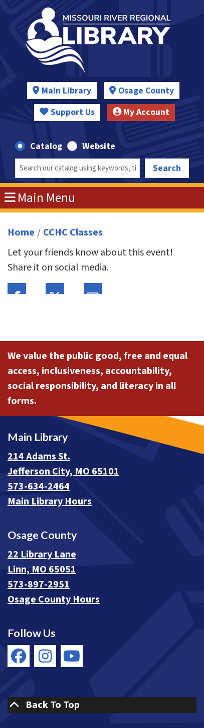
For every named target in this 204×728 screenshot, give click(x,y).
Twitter (55, 288)
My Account (141, 112)
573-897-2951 (39, 585)
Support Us (67, 112)
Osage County (146, 90)
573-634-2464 (39, 487)
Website (98, 146)
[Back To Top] (102, 705)
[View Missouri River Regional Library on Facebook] (19, 656)
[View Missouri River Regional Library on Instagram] (45, 656)
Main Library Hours (50, 501)
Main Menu (40, 198)
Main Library (66, 90)
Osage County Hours (54, 599)
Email (93, 288)
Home (21, 233)
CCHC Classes (73, 233)
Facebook (17, 288)
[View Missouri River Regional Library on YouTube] (72, 656)
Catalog (46, 146)
